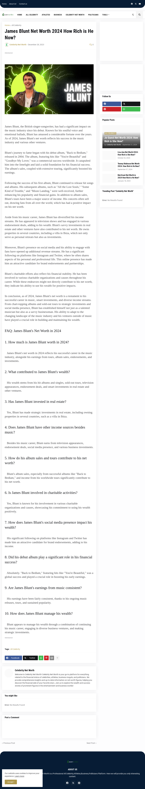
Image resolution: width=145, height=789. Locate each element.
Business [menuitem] (58, 15)
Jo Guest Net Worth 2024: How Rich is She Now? (121, 139)
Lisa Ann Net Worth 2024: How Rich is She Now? (128, 153)
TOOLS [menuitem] (105, 15)
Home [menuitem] (19, 15)
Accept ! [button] (10, 782)
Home (4, 4)
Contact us (23, 4)
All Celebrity (16, 25)
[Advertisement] (121, 41)
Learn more (19, 776)
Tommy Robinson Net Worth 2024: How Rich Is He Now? (129, 165)
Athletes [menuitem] (46, 15)
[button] (133, 14)
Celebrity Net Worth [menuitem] (75, 15)
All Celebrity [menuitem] (32, 15)
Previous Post (9, 743)
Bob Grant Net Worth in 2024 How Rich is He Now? (128, 176)
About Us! (12, 4)
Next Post (91, 743)
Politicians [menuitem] (93, 15)
